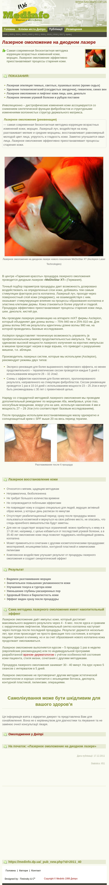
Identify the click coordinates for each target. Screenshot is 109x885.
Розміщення (74, 29)
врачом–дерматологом (38, 654)
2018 (55, 34)
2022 (30, 34)
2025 (11, 34)
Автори (23, 870)
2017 (61, 34)
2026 (5, 34)
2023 (24, 34)
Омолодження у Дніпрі (25, 734)
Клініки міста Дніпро (32, 29)
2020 (43, 34)
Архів (68, 34)
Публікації (56, 29)
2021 (36, 34)
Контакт (36, 870)
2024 (18, 34)
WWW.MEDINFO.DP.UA (91, 2)
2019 (49, 34)
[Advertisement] (54, 818)
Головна (9, 29)
